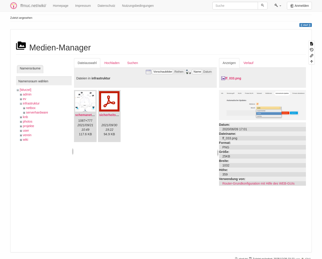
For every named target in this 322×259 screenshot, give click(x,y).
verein (27, 135)
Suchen (132, 63)
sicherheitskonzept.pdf (116, 115)
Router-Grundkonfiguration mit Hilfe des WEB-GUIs (258, 183)
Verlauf (248, 63)
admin (27, 94)
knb (25, 117)
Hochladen (111, 63)
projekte (28, 126)
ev (24, 99)
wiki (25, 139)
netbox (31, 108)
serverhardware (37, 112)
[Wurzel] (25, 90)
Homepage (61, 5)
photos (27, 121)
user (26, 130)
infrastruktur (31, 103)
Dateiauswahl (87, 63)
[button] (278, 5)
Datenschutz (106, 5)
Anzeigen (229, 63)
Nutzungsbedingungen (138, 5)
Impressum (83, 5)
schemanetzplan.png (90, 115)
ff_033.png (233, 78)
